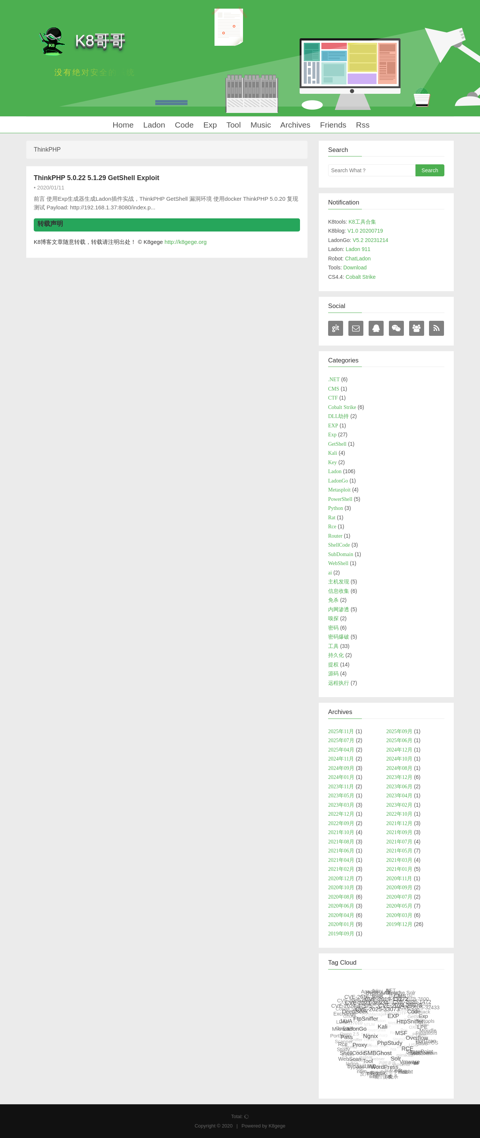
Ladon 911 (358, 249)
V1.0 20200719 (365, 231)
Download (354, 268)
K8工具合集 (362, 222)
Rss (362, 124)
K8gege (276, 1126)
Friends (332, 124)
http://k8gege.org (186, 242)
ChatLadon (358, 259)
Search (430, 170)
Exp (209, 124)
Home (122, 124)
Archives (294, 124)
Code (183, 124)
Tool (232, 124)
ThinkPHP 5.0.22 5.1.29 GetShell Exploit (96, 178)
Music (259, 124)
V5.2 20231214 (370, 240)
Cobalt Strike (361, 277)
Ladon (153, 124)
